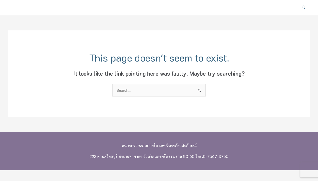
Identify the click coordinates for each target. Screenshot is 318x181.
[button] (303, 7)
